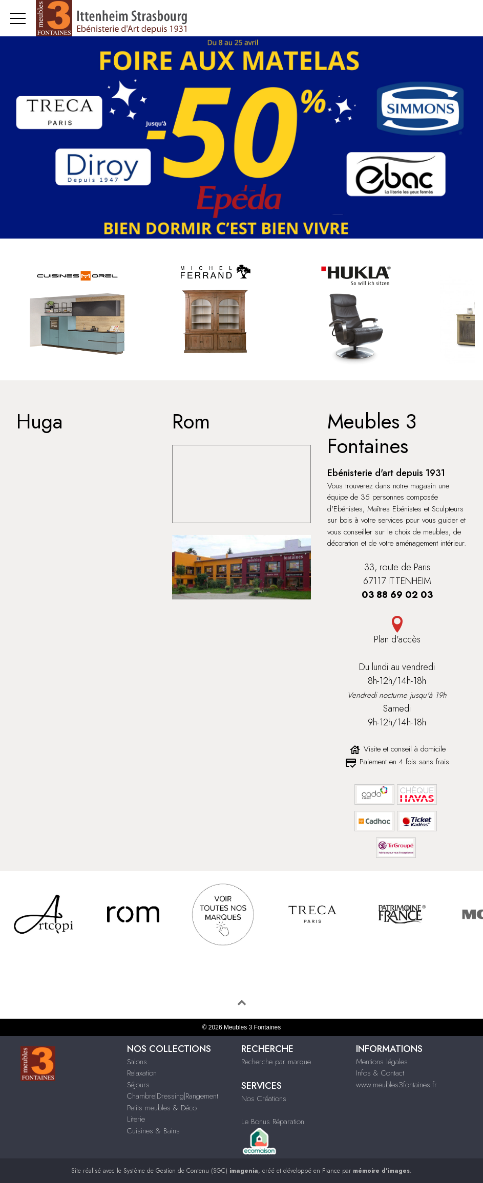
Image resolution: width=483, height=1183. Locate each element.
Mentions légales (382, 1061)
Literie (136, 1119)
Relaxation (142, 1073)
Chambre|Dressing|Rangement (172, 1096)
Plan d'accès (397, 639)
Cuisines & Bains (153, 1130)
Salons (137, 1061)
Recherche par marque (276, 1061)
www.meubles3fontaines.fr (396, 1084)
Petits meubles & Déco (162, 1107)
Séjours (138, 1084)
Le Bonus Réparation (272, 1121)
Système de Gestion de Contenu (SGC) (190, 1170)
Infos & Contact (380, 1073)
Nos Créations (263, 1098)
